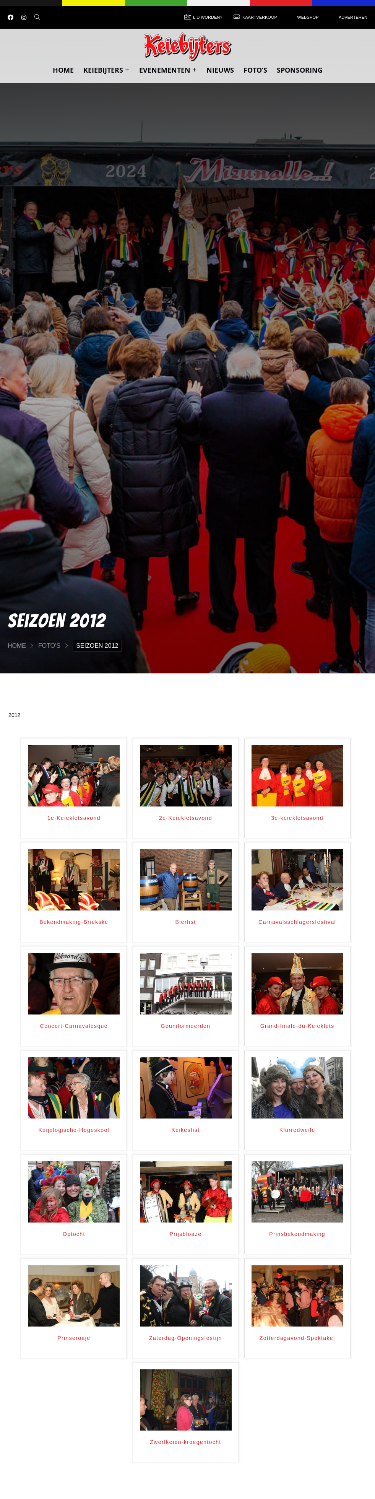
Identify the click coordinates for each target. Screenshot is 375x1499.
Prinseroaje (73, 1338)
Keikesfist (186, 1130)
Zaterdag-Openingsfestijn (185, 1338)
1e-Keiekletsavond (74, 818)
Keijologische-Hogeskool (74, 1130)
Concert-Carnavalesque (74, 1026)
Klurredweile (297, 1130)
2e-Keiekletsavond (185, 818)
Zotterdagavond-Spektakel (297, 1338)
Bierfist (185, 922)
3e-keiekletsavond (297, 818)
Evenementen (168, 70)
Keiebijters (106, 70)
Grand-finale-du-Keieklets (297, 1026)
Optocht (74, 1234)
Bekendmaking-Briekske (73, 922)
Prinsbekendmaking (297, 1234)
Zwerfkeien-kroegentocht (185, 1442)
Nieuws (220, 70)
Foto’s (255, 70)
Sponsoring (300, 70)
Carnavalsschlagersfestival (297, 922)
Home (63, 70)
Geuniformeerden (186, 1026)
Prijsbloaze (186, 1234)
